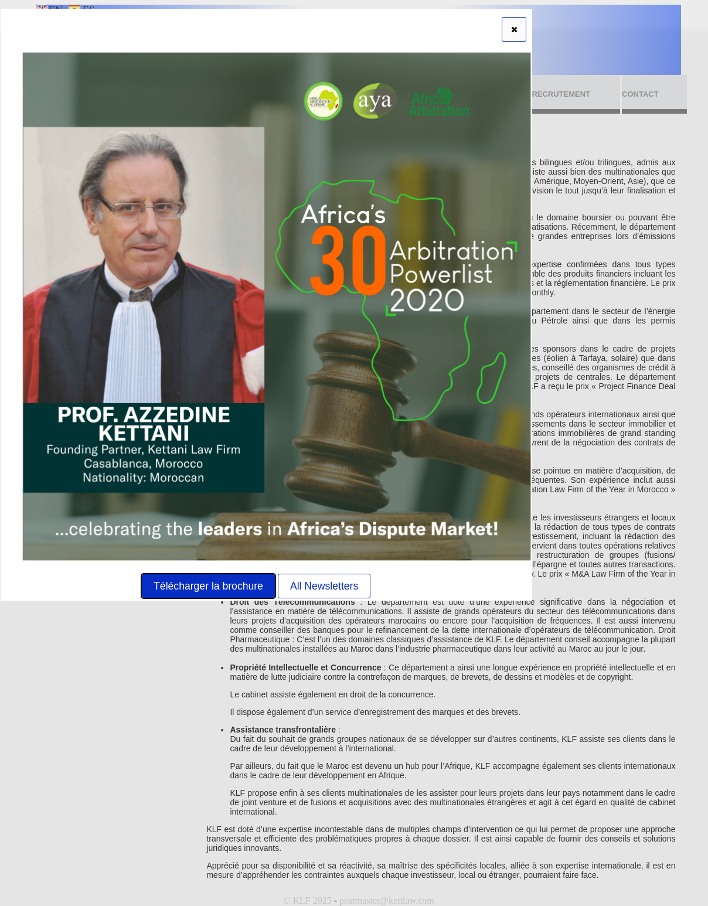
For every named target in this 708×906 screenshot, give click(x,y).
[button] (514, 29)
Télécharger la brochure (208, 586)
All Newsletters (324, 586)
